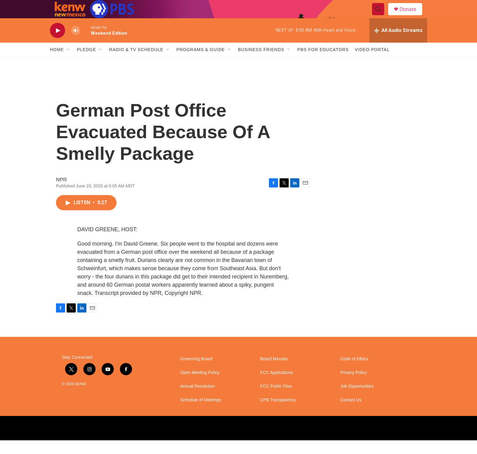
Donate (411, 16)
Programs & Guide (200, 63)
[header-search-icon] (381, 16)
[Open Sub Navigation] (68, 63)
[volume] (76, 44)
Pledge (86, 63)
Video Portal (372, 63)
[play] (57, 44)
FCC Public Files (276, 400)
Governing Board (196, 372)
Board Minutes (273, 372)
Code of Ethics (354, 372)
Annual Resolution (197, 400)
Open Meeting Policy (199, 386)
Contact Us (350, 413)
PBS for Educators (323, 63)
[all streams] (398, 44)
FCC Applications (276, 386)
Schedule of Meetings (200, 413)
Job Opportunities (357, 400)
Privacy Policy (353, 386)
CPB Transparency (278, 413)
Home (57, 63)
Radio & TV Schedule (136, 63)
